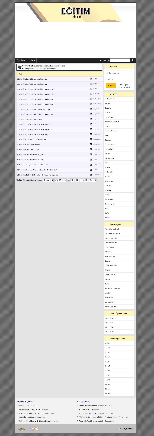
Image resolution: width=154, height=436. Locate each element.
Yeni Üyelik (124, 84)
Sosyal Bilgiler (109, 204)
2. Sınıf (107, 348)
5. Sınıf (107, 362)
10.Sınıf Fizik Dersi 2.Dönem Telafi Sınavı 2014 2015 (34, 124)
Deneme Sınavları (111, 243)
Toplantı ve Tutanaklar (112, 288)
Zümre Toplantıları (111, 307)
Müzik (107, 177)
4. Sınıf (107, 357)
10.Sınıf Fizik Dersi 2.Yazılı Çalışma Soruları (31, 140)
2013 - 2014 (109, 327)
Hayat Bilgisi (109, 149)
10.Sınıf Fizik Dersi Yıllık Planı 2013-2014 (30, 155)
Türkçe (107, 218)
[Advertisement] (75, 40)
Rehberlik (108, 190)
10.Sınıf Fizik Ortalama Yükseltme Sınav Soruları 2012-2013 (37, 170)
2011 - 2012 (109, 318)
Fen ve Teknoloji (110, 131)
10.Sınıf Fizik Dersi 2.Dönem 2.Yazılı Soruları (32, 79)
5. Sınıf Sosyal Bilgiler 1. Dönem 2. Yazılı (35, 421)
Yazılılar (107, 293)
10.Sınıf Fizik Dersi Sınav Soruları (28, 150)
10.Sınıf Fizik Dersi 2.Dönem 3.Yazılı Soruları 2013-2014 (35, 114)
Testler (107, 284)
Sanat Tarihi (109, 199)
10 (60, 180)
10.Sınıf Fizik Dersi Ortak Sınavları (28, 145)
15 (81, 180)
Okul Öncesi (109, 181)
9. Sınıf (107, 380)
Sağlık (107, 195)
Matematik (108, 172)
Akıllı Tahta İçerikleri (112, 229)
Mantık (107, 167)
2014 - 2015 (109, 332)
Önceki (46, 180)
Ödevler (107, 261)
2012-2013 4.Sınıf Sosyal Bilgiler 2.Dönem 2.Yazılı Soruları (102, 417)
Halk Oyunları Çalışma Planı (30, 409)
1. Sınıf (107, 343)
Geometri (108, 140)
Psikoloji (108, 186)
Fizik (106, 135)
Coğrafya (108, 108)
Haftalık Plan (24, 406)
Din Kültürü (109, 117)
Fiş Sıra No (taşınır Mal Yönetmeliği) (33, 413)
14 (77, 180)
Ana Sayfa (21, 60)
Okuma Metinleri (111, 266)
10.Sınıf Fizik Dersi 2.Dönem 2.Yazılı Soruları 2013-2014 (35, 89)
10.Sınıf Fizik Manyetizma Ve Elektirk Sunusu (32, 165)
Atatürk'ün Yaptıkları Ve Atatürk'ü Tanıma (95, 421)
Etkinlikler (108, 252)
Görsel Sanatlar (110, 145)
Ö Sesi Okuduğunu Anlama (30, 417)
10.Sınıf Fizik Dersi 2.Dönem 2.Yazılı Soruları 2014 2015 (35, 94)
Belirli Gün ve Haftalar (112, 234)
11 (65, 180)
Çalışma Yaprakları (111, 238)
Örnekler (108, 270)
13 (72, 180)
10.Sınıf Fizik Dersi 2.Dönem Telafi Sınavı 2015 (32, 135)
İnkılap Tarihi (109, 158)
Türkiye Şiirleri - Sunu (87, 409)
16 (86, 180)
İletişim (32, 60)
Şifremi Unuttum (124, 87)
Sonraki (93, 180)
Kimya (107, 163)
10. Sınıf (107, 384)
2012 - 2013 (109, 323)
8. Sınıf (107, 375)
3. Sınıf (107, 352)
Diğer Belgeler (110, 247)
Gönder (111, 85)
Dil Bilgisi (108, 113)
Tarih (106, 208)
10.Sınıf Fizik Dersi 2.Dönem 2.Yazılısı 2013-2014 (33, 109)
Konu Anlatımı (110, 256)
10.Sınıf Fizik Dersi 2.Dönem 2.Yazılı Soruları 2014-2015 (35, 99)
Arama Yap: (105, 60)
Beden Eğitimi (109, 99)
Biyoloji (107, 103)
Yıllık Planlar (109, 298)
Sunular (107, 279)
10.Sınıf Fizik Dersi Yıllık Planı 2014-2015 (30, 160)
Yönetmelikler (109, 302)
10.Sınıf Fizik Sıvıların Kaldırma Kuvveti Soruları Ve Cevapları (37, 175)
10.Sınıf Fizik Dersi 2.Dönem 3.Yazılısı (29, 119)
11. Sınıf (107, 389)
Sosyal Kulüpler (110, 275)
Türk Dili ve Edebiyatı (112, 122)
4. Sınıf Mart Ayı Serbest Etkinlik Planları (95, 413)
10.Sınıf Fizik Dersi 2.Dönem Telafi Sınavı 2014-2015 (34, 130)
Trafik (107, 213)
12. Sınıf (107, 393)
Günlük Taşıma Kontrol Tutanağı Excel (94, 406)
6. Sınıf (107, 366)
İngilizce (107, 154)
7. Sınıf (107, 371)
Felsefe (107, 126)
